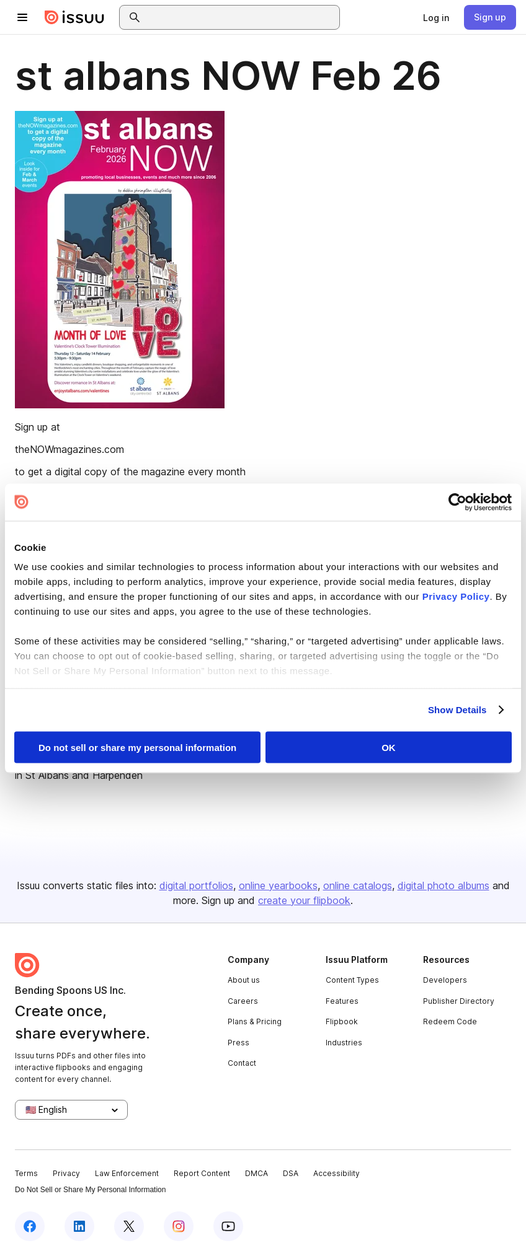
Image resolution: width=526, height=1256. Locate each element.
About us (244, 980)
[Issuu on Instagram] (179, 1226)
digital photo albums (443, 885)
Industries (344, 1042)
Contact (242, 1063)
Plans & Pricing (255, 1021)
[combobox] (240, 17)
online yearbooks (278, 885)
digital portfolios (196, 885)
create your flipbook (304, 900)
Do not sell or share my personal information (137, 747)
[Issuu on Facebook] (30, 1226)
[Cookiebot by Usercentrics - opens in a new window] (457, 502)
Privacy (66, 1173)
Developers (445, 980)
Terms (26, 1173)
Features (342, 1001)
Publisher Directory (458, 1001)
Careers (243, 1001)
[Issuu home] (74, 17)
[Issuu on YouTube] (228, 1226)
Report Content (202, 1173)
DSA (290, 1173)
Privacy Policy (456, 596)
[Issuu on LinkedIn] (79, 1226)
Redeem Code (450, 1021)
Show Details (457, 710)
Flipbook (342, 1021)
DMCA (256, 1173)
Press (238, 1042)
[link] (436, 17)
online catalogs (357, 885)
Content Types (352, 980)
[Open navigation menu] (22, 17)
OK (388, 747)
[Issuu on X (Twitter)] (129, 1226)
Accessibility (336, 1173)
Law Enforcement (127, 1173)
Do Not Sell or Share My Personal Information (90, 1189)
